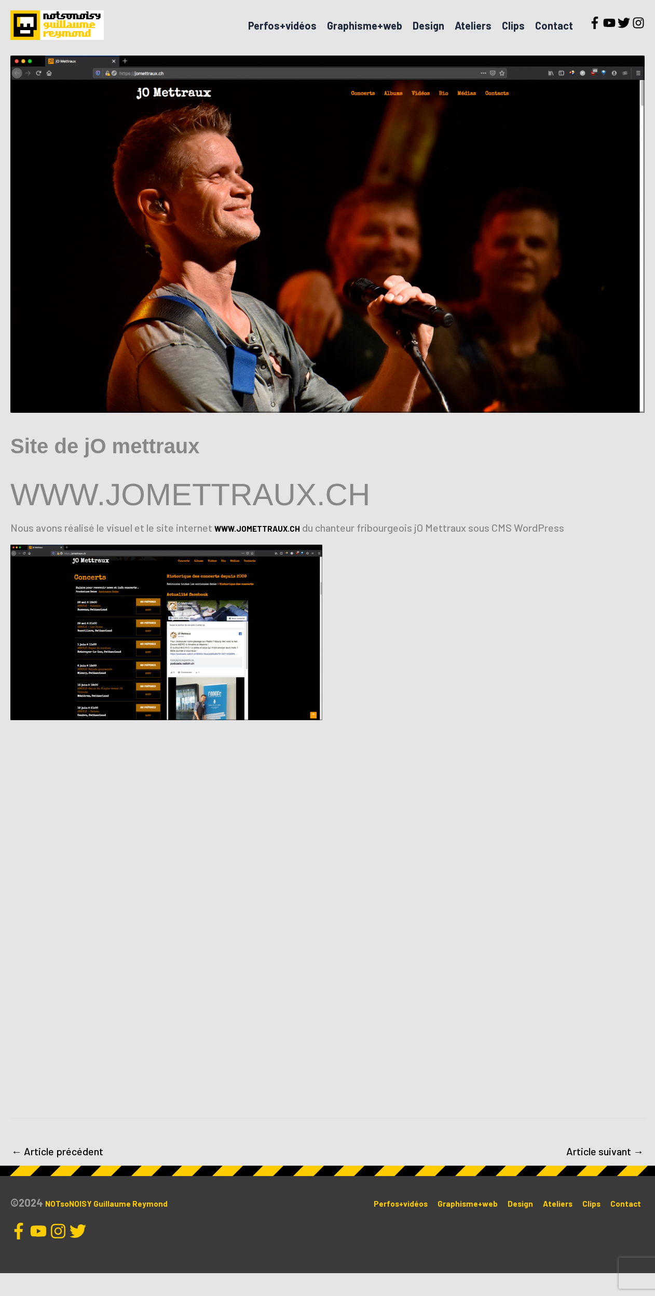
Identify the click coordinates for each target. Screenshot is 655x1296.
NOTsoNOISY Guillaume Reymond (121, 1225)
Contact (554, 37)
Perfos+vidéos (282, 37)
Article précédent (57, 1174)
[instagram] (638, 34)
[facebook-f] (595, 34)
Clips (513, 37)
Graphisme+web (364, 37)
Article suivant (605, 1174)
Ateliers (473, 37)
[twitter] (624, 34)
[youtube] (609, 34)
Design (428, 37)
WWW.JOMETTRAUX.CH (269, 550)
